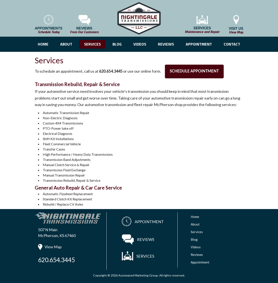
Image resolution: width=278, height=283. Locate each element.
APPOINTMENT (199, 44)
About (195, 224)
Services (197, 232)
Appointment (200, 262)
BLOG (117, 44)
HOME (43, 44)
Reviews (197, 255)
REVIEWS (166, 44)
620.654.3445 (56, 259)
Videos (196, 247)
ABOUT (66, 44)
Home (195, 217)
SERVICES (92, 44)
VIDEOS (139, 44)
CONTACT (232, 44)
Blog (194, 239)
